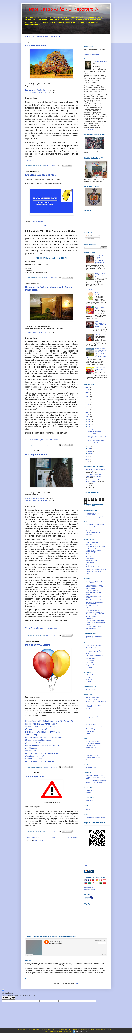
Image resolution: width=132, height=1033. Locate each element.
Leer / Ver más (29, 160)
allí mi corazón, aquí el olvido (94, 608)
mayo (89, 446)
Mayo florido (30, 751)
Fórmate (88, 677)
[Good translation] (5, 998)
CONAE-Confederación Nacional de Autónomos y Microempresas (96, 781)
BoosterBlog (89, 792)
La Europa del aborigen (92, 699)
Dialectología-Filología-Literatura (95, 524)
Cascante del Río (91, 745)
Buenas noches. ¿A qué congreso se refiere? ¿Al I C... (95, 470)
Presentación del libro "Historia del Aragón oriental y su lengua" (100, 324)
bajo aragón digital (91, 544)
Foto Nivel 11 (90, 663)
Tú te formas (89, 681)
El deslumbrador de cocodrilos (94, 727)
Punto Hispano (90, 731)
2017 (88, 407)
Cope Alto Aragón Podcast (93, 571)
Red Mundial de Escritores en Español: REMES (94, 582)
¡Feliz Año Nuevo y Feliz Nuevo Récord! (42, 745)
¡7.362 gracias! (31, 748)
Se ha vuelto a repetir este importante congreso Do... (93, 475)
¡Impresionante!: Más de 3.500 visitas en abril (44, 737)
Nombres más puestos (99, 293)
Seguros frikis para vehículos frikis (100, 368)
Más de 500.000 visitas (37, 644)
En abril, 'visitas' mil (33, 759)
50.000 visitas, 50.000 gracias (38, 740)
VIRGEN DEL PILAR (100, 334)
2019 (88, 412)
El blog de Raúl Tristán (92, 590)
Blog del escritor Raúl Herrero (94, 606)
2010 (88, 389)
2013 (88, 397)
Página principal (29, 36)
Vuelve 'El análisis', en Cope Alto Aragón (41, 439)
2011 (88, 392)
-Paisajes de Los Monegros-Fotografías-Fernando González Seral (95, 651)
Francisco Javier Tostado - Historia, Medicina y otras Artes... (96, 702)
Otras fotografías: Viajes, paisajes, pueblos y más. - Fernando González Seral (96, 657)
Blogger (76, 983)
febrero (90, 421)
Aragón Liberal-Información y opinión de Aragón (94, 550)
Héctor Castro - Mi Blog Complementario (92, 513)
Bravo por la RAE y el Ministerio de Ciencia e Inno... (97, 437)
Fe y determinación (36, 45)
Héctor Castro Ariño (101, 61)
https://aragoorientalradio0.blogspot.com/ (38, 225)
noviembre (91, 453)
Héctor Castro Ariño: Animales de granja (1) (100, 275)
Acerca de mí (55, 36)
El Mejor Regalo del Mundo (94, 626)
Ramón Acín (89, 618)
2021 (88, 417)
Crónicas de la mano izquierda (94, 517)
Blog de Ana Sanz (91, 724)
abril (89, 426)
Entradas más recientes (32, 837)
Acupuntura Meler (91, 768)
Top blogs (88, 733)
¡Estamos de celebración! (36, 729)
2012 (88, 394)
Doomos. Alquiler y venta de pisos (95, 817)
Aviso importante (34, 776)
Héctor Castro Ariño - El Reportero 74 (62, 9)
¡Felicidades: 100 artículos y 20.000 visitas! (43, 732)
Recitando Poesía (91, 628)
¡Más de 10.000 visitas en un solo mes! (42, 753)
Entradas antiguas (72, 837)
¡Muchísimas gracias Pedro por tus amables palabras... (96, 480)
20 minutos (89, 556)
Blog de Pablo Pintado (92, 697)
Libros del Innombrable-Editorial (95, 620)
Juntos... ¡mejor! (32, 734)
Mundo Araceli (90, 679)
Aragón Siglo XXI (91, 747)
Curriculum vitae (42, 36)
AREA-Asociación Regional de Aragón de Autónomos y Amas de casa (95, 777)
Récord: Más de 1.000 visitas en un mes (42, 724)
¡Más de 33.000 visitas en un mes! (39, 761)
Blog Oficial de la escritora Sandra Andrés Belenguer (95, 602)
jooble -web (89, 800)
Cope (87, 573)
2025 (88, 459)
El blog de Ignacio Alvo (92, 717)
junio (89, 448)
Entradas (89, 235)
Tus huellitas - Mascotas (93, 755)
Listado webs (90, 790)
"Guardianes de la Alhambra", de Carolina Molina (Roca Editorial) (95, 613)
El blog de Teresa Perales (93, 743)
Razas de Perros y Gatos (93, 757)
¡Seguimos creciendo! (34, 756)
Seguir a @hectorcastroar (91, 54)
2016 (88, 404)
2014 (88, 399)
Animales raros (90, 760)
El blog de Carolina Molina (93, 610)
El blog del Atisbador (92, 527)
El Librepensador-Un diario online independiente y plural (95, 547)
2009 (88, 387)
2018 (88, 409)
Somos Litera (90, 558)
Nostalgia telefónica (36, 454)
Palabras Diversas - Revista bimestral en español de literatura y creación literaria (96, 586)
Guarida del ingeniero (92, 729)
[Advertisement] (95, 918)
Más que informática (92, 675)
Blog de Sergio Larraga (92, 741)
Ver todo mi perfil (89, 129)
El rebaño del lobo (91, 616)
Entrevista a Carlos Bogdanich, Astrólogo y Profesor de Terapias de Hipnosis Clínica (100, 259)
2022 (88, 456)
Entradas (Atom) (38, 840)
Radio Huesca (90, 562)
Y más (86, 1031)
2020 (88, 414)
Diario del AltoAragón (92, 554)
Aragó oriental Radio (53, 214)
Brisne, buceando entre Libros (94, 600)
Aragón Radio (90, 565)
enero (89, 419)
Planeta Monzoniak (91, 648)
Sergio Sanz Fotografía (92, 665)
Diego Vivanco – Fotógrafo (93, 645)
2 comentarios (53, 767)
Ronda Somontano (91, 560)
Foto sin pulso (90, 660)
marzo (90, 424)
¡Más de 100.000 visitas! (35, 743)
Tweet (86, 865)
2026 (88, 461)
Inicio (53, 837)
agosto (90, 451)
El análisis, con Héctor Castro (36, 90)
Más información (80, 1031)
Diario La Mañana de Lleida (94, 567)
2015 (88, 402)
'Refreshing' (89, 289)
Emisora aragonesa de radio (41, 175)
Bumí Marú (89, 709)
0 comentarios (52, 165)
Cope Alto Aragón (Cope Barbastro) (36, 92)
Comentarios (90, 238)
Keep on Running (91, 689)
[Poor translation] (12, 998)
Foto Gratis (89, 667)
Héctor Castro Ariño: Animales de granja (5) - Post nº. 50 (49, 721)
